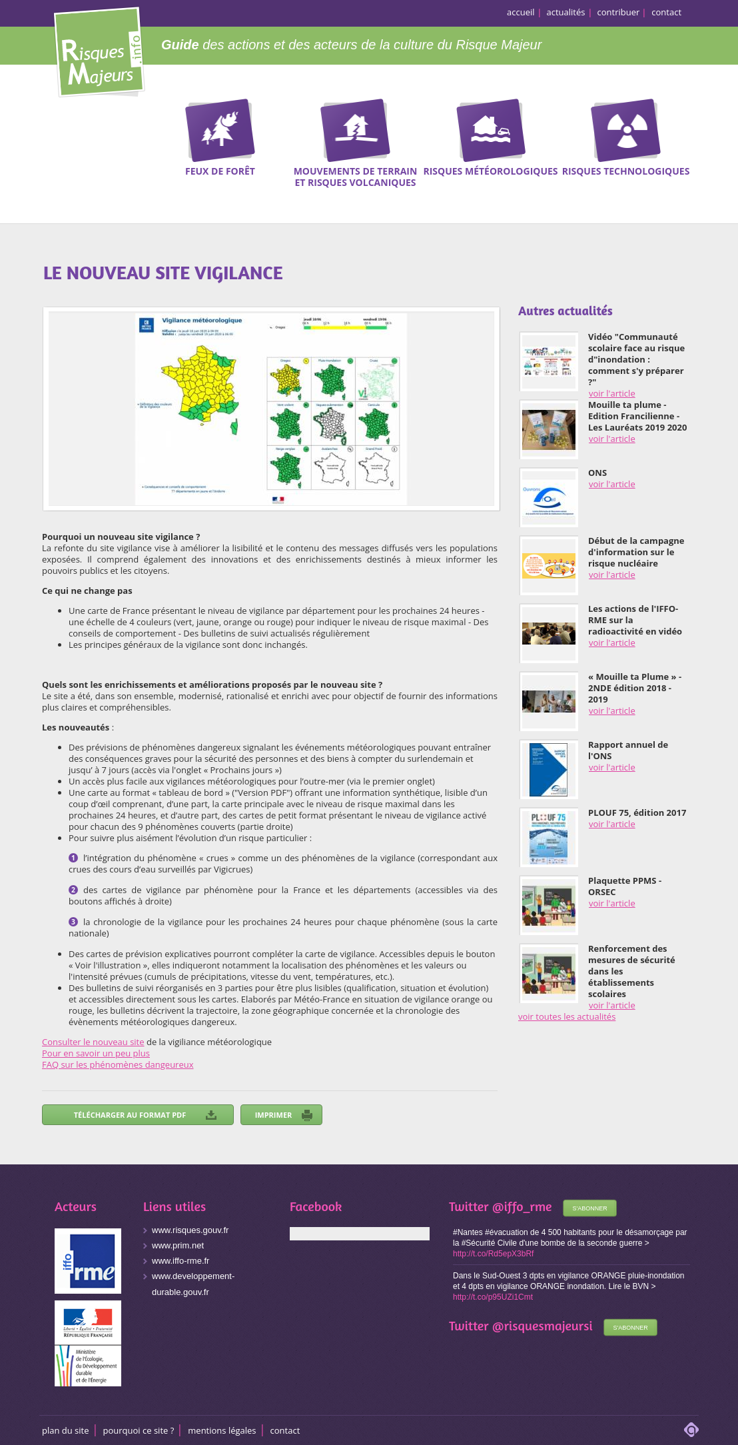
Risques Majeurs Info (99, 50)
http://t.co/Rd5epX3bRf (493, 1253)
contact (666, 12)
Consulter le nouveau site (93, 1042)
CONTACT (285, 1430)
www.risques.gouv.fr (190, 1230)
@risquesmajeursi (542, 1325)
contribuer (618, 12)
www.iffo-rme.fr (180, 1261)
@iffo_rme (522, 1206)
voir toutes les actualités (566, 1016)
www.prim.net (178, 1245)
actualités (566, 12)
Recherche (719, 119)
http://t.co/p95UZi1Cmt (493, 1297)
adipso (691, 1429)
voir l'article (612, 393)
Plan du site (65, 1430)
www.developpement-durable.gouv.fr (193, 1284)
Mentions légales (222, 1430)
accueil (521, 12)
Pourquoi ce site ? (139, 1430)
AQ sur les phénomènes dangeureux (120, 1064)
